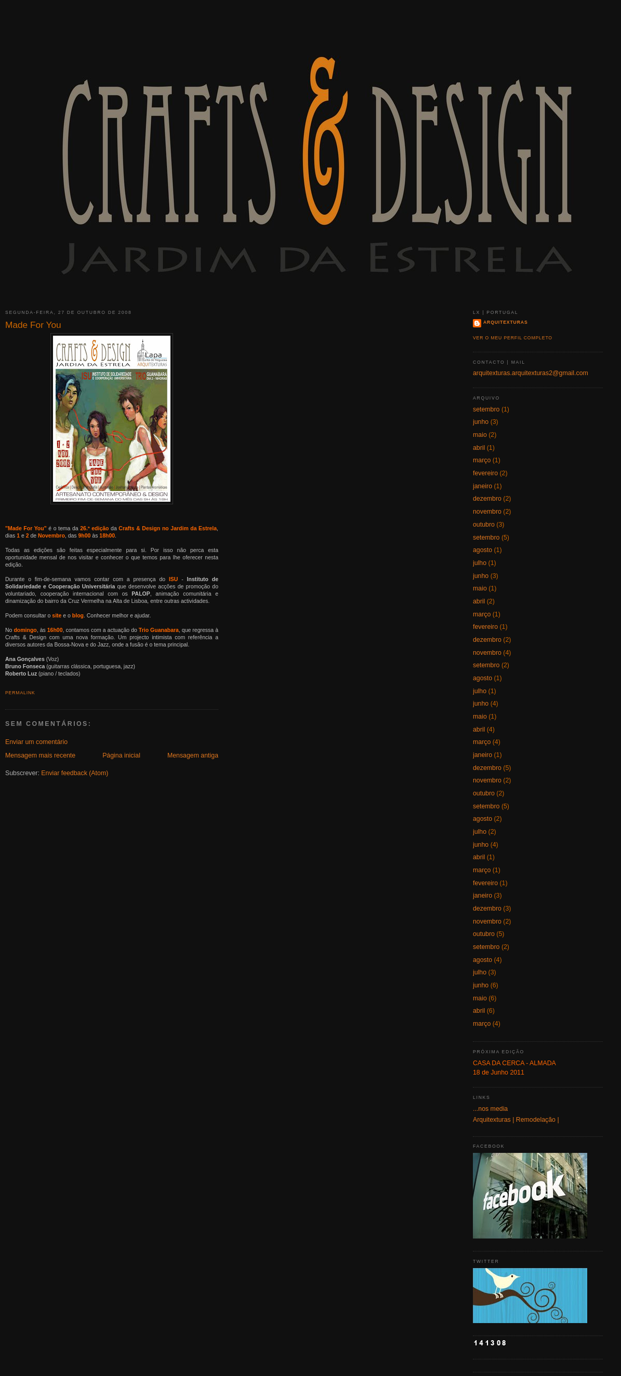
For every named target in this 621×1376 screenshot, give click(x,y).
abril (479, 447)
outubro (484, 524)
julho (479, 563)
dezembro (487, 498)
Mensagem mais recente (40, 755)
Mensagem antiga (192, 755)
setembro (486, 409)
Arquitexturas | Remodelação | (516, 1119)
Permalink (20, 692)
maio (480, 434)
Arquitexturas (505, 322)
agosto (482, 550)
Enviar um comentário (36, 742)
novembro (487, 511)
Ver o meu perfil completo (512, 337)
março (482, 460)
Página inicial (121, 755)
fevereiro (485, 473)
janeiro (482, 486)
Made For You (33, 325)
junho (480, 421)
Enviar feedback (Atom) (74, 773)
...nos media (490, 1108)
